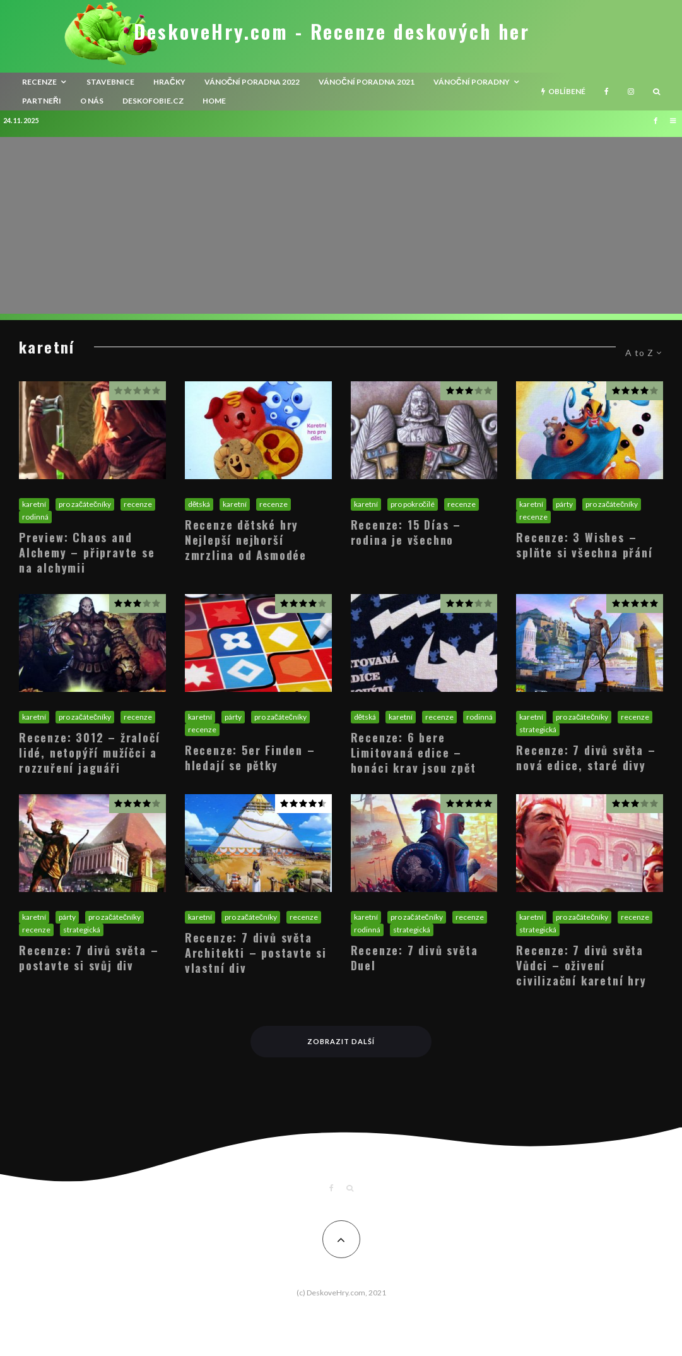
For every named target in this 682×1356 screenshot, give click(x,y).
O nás (91, 100)
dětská (199, 504)
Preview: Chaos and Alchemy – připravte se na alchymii (87, 552)
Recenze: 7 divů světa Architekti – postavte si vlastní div (256, 952)
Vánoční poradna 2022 (252, 81)
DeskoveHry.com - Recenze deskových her (332, 31)
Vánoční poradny (471, 81)
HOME (214, 100)
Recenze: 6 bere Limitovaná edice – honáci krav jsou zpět (413, 752)
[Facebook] (606, 91)
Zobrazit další (341, 1041)
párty (564, 504)
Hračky (169, 81)
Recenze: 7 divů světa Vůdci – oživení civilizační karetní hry (581, 965)
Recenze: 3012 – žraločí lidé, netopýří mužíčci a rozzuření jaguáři (89, 752)
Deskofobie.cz (153, 100)
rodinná (35, 516)
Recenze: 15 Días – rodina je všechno (406, 532)
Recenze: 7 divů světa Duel (414, 958)
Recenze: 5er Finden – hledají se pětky (250, 757)
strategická (537, 729)
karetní (34, 504)
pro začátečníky (85, 504)
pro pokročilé (413, 504)
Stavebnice (110, 81)
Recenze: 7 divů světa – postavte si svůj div (88, 958)
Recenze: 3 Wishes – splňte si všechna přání (584, 545)
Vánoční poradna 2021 (366, 81)
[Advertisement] (341, 225)
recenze (39, 81)
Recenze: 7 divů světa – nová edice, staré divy (586, 757)
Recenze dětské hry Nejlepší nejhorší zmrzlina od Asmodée (246, 539)
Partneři (41, 100)
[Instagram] (631, 91)
